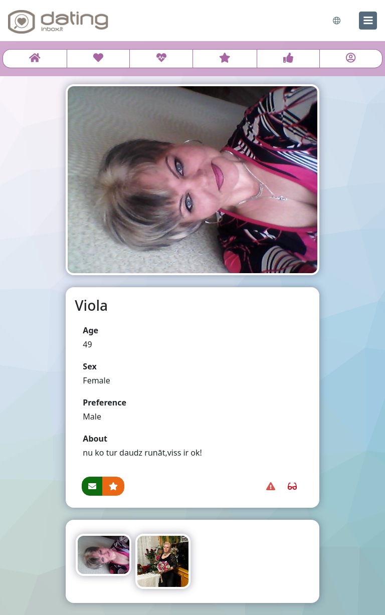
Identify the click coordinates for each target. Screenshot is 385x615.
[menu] (368, 21)
